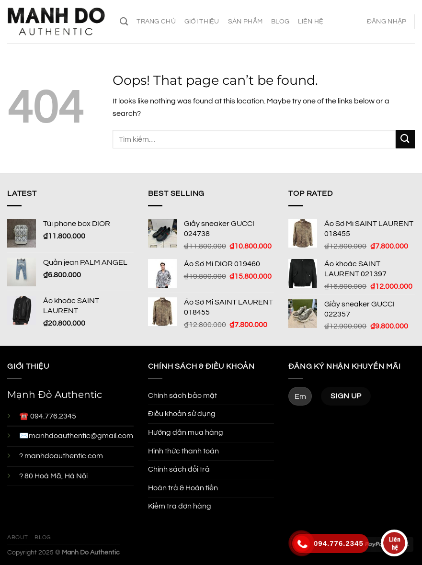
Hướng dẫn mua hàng (185, 432)
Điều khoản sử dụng (182, 414)
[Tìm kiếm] (124, 22)
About (17, 537)
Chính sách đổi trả (179, 469)
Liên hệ (310, 21)
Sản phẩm (245, 21)
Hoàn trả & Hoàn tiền (183, 488)
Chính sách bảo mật (182, 395)
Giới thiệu (201, 21)
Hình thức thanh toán (183, 451)
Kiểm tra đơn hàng (179, 506)
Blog (280, 21)
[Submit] (405, 139)
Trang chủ (156, 21)
